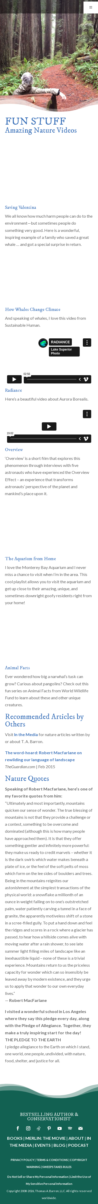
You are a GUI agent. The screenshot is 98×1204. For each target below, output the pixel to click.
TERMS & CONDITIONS (52, 1160)
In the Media (26, 734)
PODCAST (78, 1145)
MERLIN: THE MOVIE (45, 1138)
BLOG (59, 1145)
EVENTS (43, 1145)
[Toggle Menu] (90, 7)
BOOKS (14, 1138)
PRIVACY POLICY (22, 1160)
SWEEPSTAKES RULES (57, 1167)
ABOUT (76, 1138)
